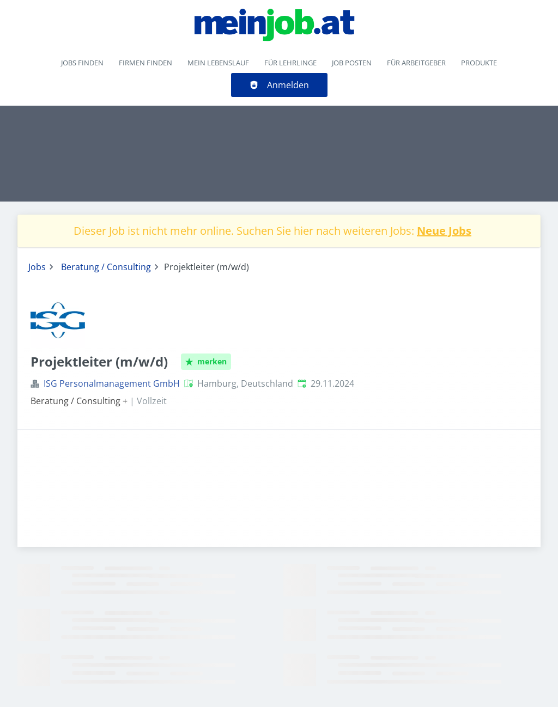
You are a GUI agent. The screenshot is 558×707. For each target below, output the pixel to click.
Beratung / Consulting (106, 267)
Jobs (37, 267)
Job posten (352, 63)
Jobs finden (82, 63)
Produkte (479, 63)
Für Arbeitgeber (416, 63)
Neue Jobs (444, 230)
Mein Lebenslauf (218, 63)
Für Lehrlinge (290, 63)
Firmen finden (145, 63)
